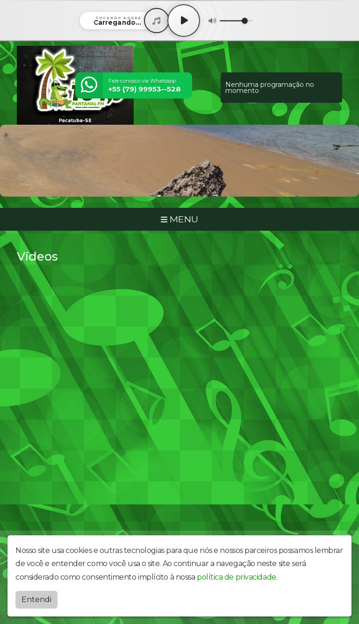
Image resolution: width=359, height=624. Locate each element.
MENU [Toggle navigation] (179, 219)
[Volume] (236, 20)
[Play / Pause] (183, 20)
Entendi (36, 599)
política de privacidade (236, 577)
